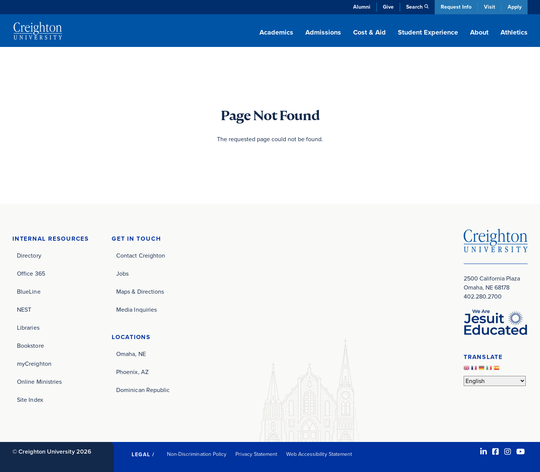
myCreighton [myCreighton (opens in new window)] (34, 363)
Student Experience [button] (428, 32)
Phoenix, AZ (132, 372)
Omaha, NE (131, 354)
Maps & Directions (140, 291)
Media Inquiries (136, 309)
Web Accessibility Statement (319, 454)
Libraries (28, 327)
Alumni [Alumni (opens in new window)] (361, 7)
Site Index (30, 399)
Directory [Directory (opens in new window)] (29, 255)
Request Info (456, 7)
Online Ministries (39, 381)
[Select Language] (495, 381)
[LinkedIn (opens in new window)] (484, 451)
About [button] (479, 32)
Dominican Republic (143, 390)
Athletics (514, 32)
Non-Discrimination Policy (197, 454)
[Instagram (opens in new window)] (508, 451)
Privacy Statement (256, 454)
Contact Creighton (140, 255)
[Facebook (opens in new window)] (496, 451)
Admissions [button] (323, 32)
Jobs (122, 273)
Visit (489, 7)
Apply (515, 7)
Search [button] (414, 7)
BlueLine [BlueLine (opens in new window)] (29, 291)
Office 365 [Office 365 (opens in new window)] (31, 273)
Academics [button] (276, 32)
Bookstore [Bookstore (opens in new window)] (30, 345)
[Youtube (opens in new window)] (521, 451)
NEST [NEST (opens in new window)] (24, 309)
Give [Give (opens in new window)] (388, 7)
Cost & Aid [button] (369, 32)
